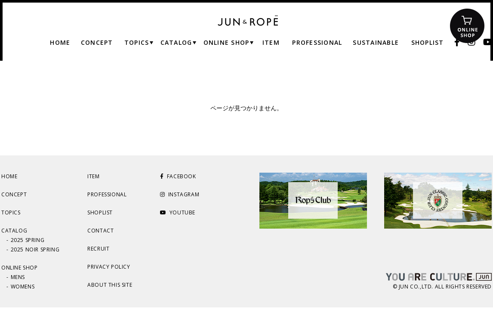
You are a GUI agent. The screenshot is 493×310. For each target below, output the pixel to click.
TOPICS (11, 212)
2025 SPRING (28, 240)
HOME (9, 176)
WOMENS (23, 286)
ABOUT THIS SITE (109, 284)
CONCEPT (14, 194)
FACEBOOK (178, 176)
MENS (18, 277)
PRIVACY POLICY (108, 266)
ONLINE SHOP (19, 267)
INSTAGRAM (179, 194)
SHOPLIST (100, 212)
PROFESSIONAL (106, 194)
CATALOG (14, 230)
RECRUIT (98, 248)
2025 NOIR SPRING (35, 249)
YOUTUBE (177, 212)
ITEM (93, 176)
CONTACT (100, 230)
